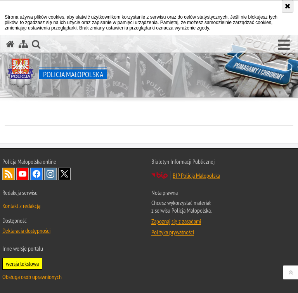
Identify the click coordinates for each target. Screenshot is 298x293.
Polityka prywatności (172, 232)
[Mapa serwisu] (23, 44)
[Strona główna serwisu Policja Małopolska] (10, 44)
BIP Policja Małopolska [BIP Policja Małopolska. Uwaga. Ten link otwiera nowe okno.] (196, 175)
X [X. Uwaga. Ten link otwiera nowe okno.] (64, 174)
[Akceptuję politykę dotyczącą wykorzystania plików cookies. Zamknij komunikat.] (287, 6)
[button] (284, 45)
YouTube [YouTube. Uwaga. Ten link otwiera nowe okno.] (22, 174)
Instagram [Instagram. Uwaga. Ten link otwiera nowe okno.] (50, 174)
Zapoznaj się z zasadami (176, 221)
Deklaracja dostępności (26, 230)
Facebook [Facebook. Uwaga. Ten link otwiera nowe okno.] (36, 174)
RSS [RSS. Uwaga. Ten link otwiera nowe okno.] (8, 174)
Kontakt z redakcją (21, 206)
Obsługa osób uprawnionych (32, 277)
